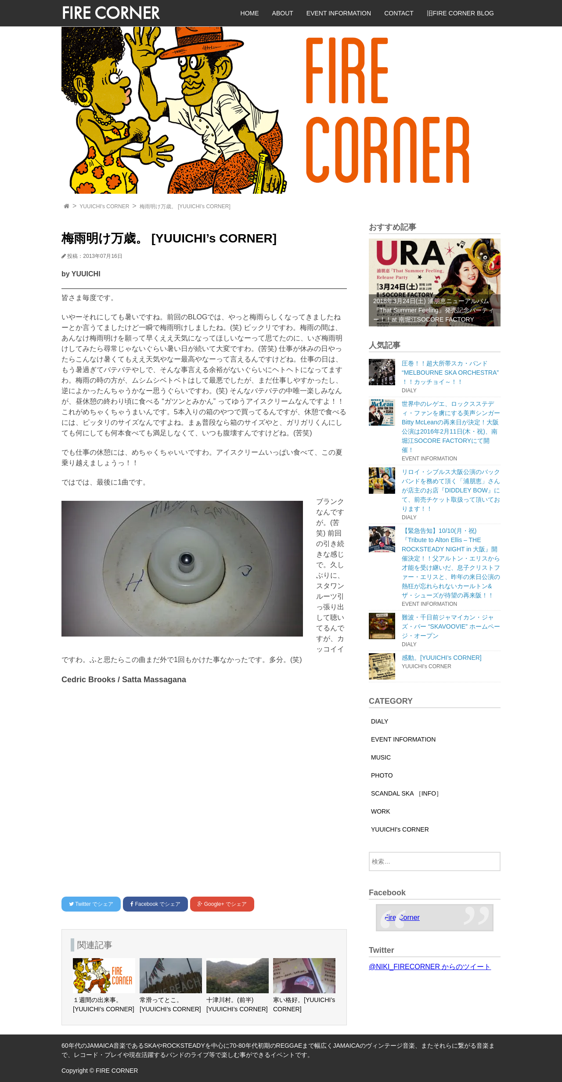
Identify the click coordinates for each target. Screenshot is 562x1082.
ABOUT (282, 13)
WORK (380, 811)
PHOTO (382, 775)
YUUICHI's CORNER (104, 206)
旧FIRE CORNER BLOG (460, 13)
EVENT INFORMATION (338, 13)
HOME (250, 13)
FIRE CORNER (110, 13)
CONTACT (399, 13)
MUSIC (381, 757)
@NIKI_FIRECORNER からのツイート (430, 966)
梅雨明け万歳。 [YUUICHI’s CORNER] (185, 206)
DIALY (379, 721)
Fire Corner (402, 917)
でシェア (91, 904)
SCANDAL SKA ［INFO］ (406, 793)
